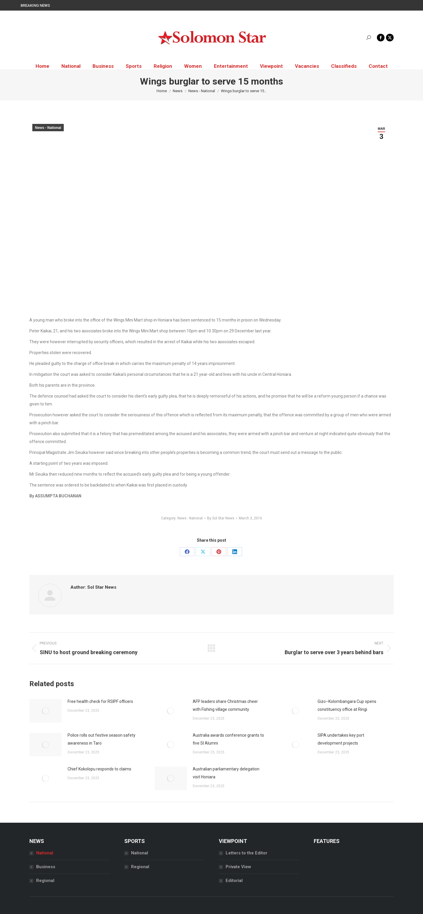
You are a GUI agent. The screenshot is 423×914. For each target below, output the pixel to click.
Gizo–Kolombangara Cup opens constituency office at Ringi (347, 705)
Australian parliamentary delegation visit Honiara (226, 773)
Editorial (234, 880)
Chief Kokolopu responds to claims (99, 769)
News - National (48, 128)
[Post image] (45, 711)
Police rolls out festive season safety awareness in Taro (101, 739)
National (44, 853)
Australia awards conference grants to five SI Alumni (228, 739)
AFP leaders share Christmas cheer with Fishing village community (225, 705)
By (220, 518)
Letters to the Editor (246, 853)
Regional (45, 880)
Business (45, 866)
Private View (238, 866)
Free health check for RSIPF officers (100, 701)
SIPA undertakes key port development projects (341, 739)
